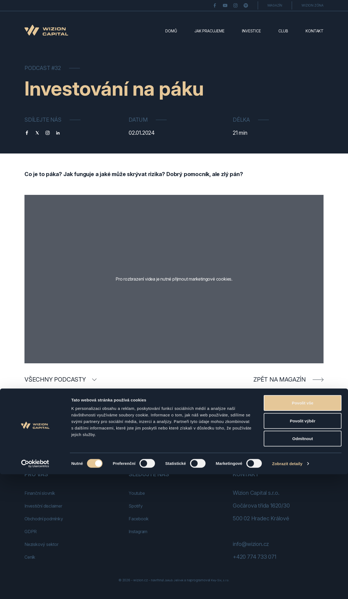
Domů (171, 31)
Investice (251, 31)
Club (283, 31)
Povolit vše (302, 527)
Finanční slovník (43, 493)
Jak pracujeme (209, 31)
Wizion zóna (313, 5)
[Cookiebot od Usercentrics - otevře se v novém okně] (35, 588)
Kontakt (315, 31)
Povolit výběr (302, 545)
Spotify (137, 505)
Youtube (139, 493)
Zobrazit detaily (287, 588)
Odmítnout (302, 563)
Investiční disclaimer (48, 505)
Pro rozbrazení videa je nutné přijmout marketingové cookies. (174, 279)
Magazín (275, 5)
